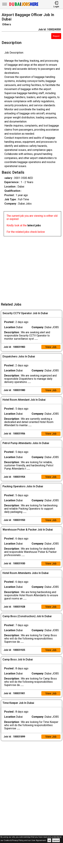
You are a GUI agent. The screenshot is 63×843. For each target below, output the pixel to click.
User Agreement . (39, 840)
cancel (56, 840)
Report (56, 36)
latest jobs (34, 225)
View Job (50, 347)
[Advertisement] (31, 268)
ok (49, 840)
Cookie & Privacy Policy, (14, 840)
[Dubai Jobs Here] (24, 5)
